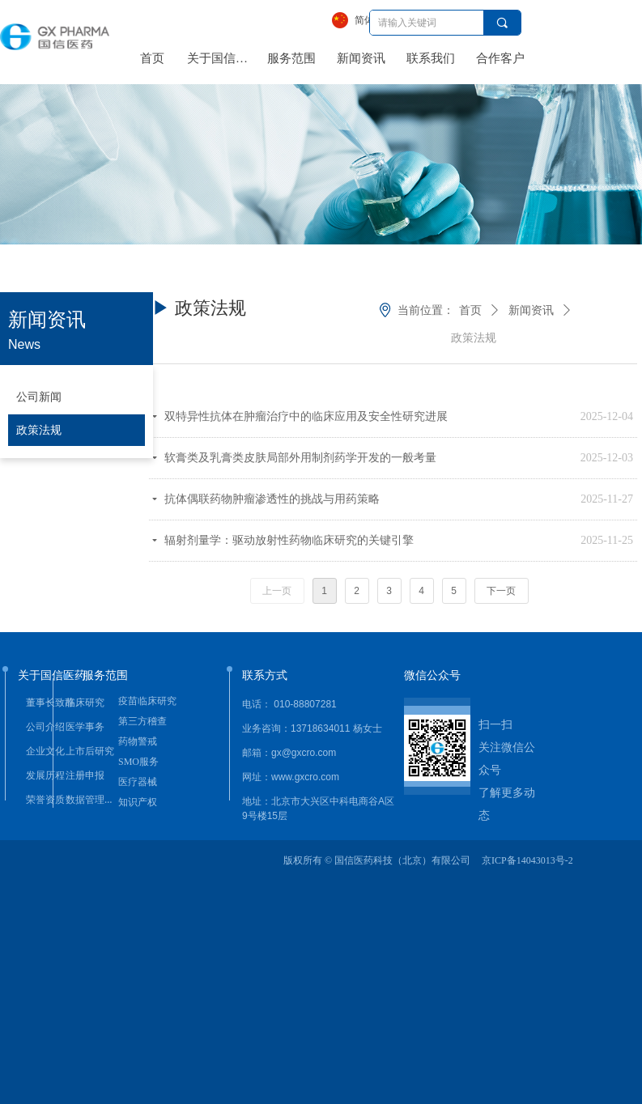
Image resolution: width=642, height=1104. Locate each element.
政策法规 (473, 338)
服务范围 (291, 58)
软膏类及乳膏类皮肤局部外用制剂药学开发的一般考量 (300, 458)
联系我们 (430, 58)
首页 (152, 58)
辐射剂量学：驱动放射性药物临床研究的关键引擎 (289, 540)
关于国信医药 (222, 58)
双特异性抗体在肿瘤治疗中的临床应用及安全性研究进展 (306, 416)
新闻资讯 (361, 58)
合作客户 (500, 58)
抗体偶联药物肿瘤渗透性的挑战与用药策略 (272, 499)
